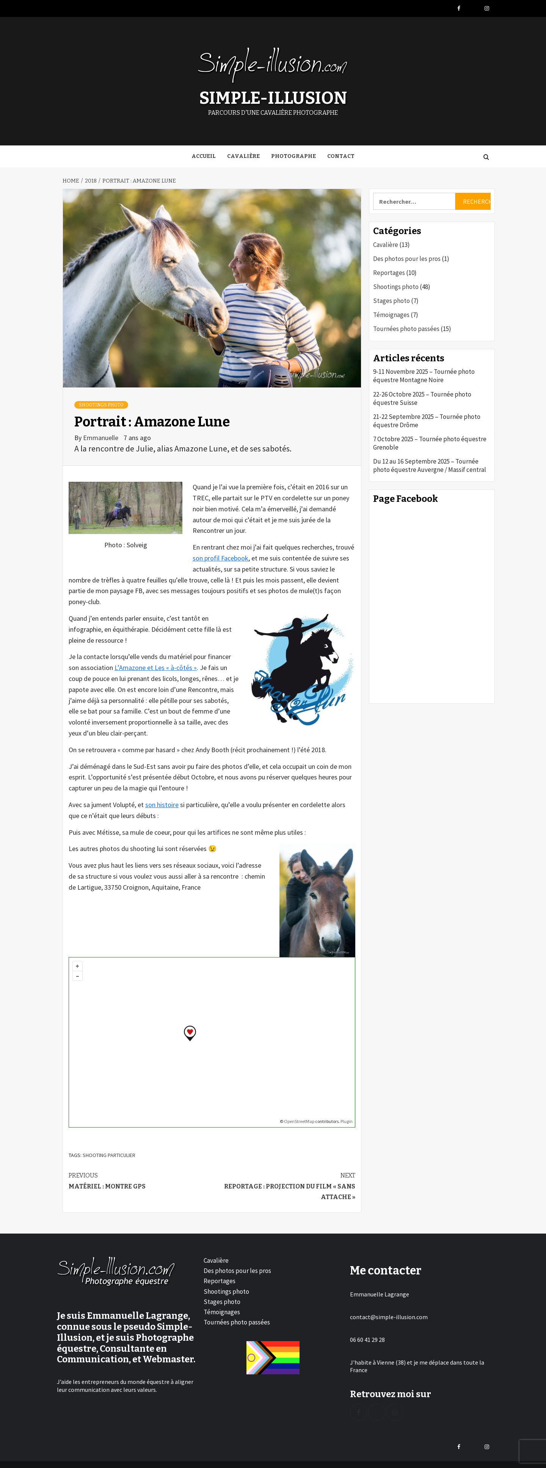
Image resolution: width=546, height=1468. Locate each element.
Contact (341, 154)
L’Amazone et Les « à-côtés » (156, 665)
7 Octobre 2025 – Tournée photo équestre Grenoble (429, 441)
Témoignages (391, 312)
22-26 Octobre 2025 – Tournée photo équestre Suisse (422, 395)
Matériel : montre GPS (140, 1178)
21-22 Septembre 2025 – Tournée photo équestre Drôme (426, 418)
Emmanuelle (101, 435)
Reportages (389, 270)
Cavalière (243, 154)
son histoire (162, 802)
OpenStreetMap (299, 1118)
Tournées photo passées (406, 326)
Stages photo (391, 298)
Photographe (293, 154)
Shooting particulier (109, 1152)
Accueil (203, 154)
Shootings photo (101, 402)
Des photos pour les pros (407, 256)
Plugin (346, 1118)
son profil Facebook (220, 555)
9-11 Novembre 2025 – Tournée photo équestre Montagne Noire (424, 373)
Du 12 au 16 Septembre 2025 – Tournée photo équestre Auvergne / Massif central (429, 463)
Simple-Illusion (273, 97)
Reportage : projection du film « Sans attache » (283, 1183)
